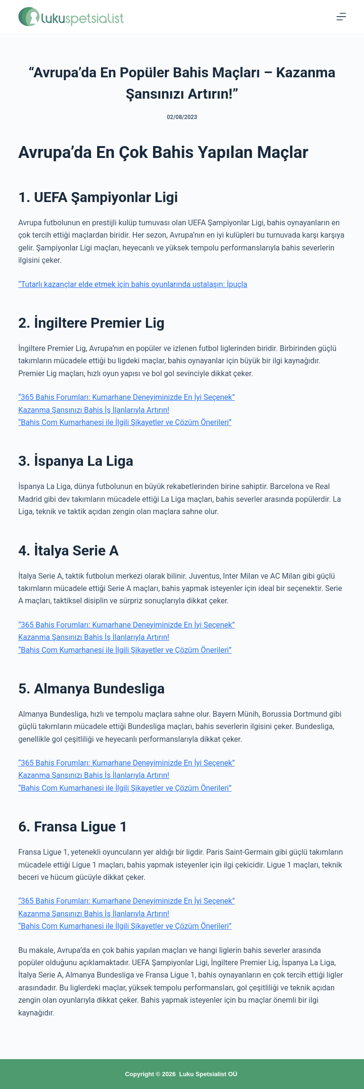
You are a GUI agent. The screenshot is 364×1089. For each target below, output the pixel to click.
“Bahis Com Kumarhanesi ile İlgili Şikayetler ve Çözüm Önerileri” (124, 422)
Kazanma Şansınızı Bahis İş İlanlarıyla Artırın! (93, 410)
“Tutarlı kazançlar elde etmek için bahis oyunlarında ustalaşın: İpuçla (132, 284)
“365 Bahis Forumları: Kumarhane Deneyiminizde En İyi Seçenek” (126, 397)
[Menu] (341, 16)
